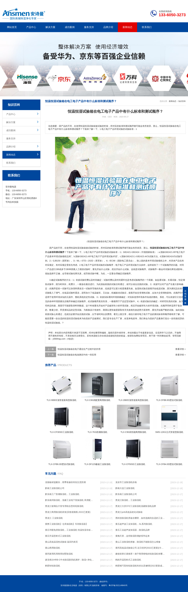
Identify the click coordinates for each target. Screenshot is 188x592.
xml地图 (182, 2)
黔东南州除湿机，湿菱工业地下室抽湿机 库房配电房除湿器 (69, 500)
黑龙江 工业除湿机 (54, 518)
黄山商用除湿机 (52, 548)
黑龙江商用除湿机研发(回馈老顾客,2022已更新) (67, 512)
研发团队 (153, 2)
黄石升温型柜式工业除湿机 (58, 536)
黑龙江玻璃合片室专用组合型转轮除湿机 (64, 506)
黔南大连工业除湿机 (125, 488)
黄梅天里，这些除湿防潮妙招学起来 (132, 536)
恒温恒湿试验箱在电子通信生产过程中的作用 (79, 349)
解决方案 (50, 27)
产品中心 (31, 27)
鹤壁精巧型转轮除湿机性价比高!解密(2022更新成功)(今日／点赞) (140, 565)
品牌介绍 (108, 27)
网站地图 (168, 2)
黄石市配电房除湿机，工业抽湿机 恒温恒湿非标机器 (69, 530)
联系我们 (147, 27)
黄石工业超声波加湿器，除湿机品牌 (132, 530)
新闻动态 (127, 27)
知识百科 (182, 101)
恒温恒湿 (75, 248)
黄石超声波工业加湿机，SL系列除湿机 (133, 524)
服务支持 (89, 27)
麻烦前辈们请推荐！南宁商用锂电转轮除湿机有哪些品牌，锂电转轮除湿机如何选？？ (140, 554)
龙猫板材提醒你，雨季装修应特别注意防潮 (65, 482)
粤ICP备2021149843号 (118, 585)
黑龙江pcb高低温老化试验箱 (128, 512)
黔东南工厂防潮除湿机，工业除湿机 (62, 494)
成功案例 (70, 27)
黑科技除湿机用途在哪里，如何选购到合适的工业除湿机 (140, 518)
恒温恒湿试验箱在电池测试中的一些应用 (77, 354)
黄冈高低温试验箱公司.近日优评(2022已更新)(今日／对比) (140, 548)
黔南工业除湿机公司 (54, 488)
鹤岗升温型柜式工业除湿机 (128, 560)
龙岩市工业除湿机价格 (126, 482)
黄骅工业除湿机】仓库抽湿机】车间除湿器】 (66, 524)
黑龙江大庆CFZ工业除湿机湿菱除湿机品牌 (135, 506)
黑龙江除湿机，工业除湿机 (128, 500)
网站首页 (12, 27)
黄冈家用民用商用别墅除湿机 (59, 554)
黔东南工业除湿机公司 (126, 494)
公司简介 (139, 2)
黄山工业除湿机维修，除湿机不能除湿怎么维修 (137, 542)
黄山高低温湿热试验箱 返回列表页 (61, 542)
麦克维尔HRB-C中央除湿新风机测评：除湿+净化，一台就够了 (69, 560)
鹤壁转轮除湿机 (52, 565)
